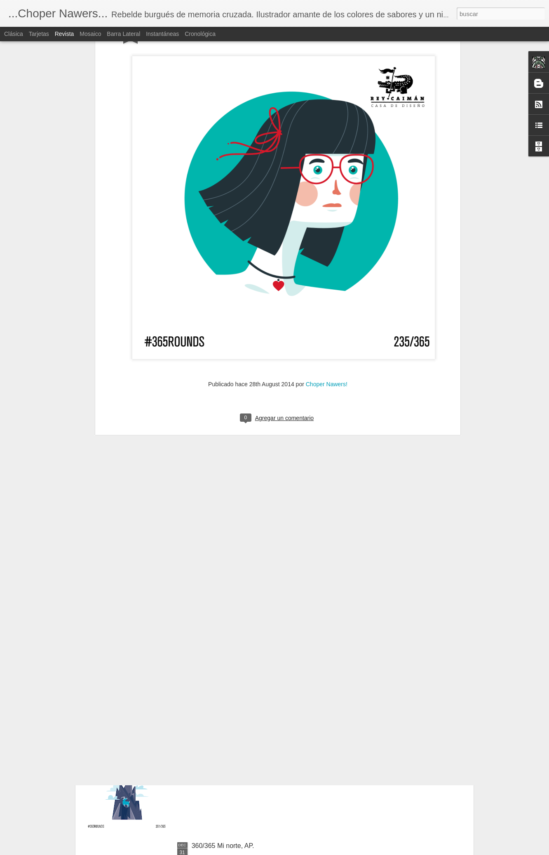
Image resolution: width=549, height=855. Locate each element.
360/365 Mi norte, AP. (223, 845)
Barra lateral (123, 34)
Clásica (13, 34)
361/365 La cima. (217, 752)
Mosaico (90, 34)
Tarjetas (39, 34)
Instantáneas (162, 34)
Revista (64, 34)
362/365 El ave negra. (224, 658)
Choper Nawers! (326, 261)
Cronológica (200, 34)
